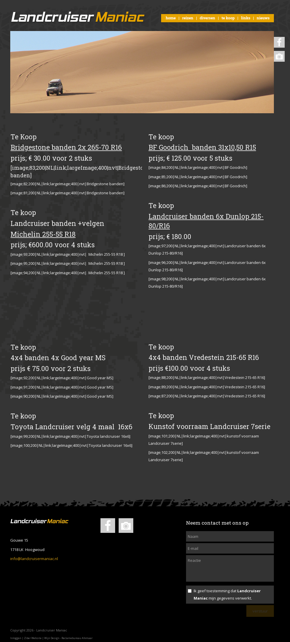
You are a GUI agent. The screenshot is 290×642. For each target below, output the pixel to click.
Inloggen (15, 638)
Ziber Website (33, 638)
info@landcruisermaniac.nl (34, 558)
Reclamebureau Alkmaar (77, 638)
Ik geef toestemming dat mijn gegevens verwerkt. (227, 594)
